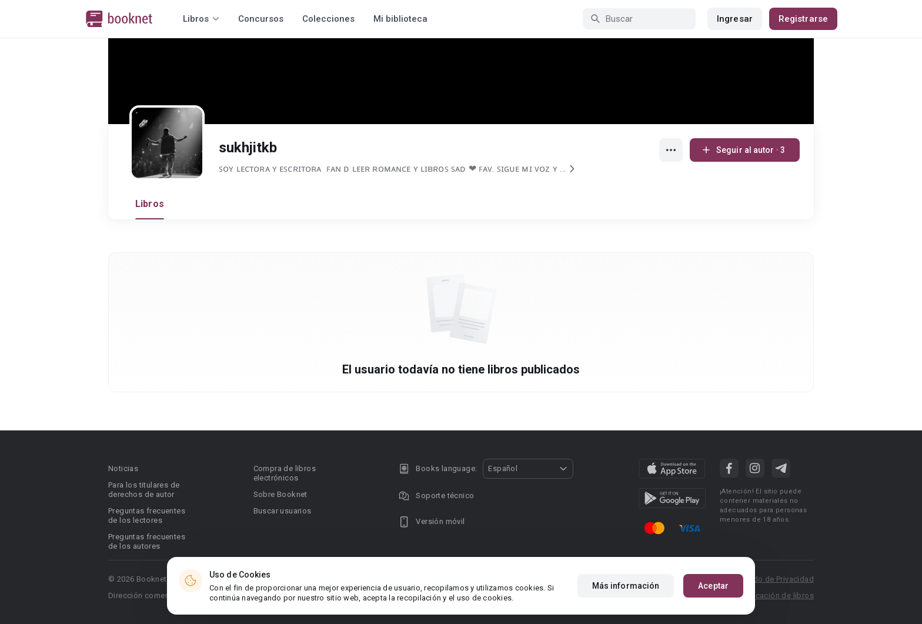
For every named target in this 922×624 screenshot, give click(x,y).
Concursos (260, 19)
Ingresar (735, 19)
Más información (626, 586)
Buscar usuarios (282, 510)
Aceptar (713, 586)
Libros (149, 203)
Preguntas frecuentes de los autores (146, 541)
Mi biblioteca (400, 19)
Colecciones (328, 19)
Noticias (123, 468)
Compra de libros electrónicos (284, 473)
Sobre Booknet (280, 494)
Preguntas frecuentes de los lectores (146, 515)
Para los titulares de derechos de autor (143, 489)
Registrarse (803, 19)
